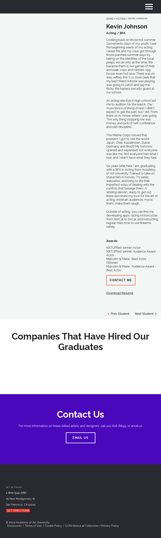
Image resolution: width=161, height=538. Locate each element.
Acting (121, 18)
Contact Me (121, 280)
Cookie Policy (53, 525)
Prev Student (117, 314)
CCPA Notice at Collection (81, 525)
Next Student (146, 314)
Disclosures (14, 525)
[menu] (149, 7)
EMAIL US (80, 438)
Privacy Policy (110, 525)
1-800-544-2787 (16, 492)
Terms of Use (33, 525)
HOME (109, 18)
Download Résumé (119, 293)
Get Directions (18, 510)
